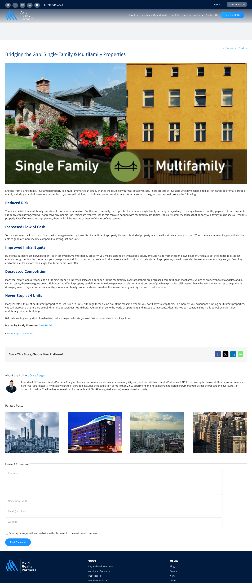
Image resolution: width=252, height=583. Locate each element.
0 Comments (27, 333)
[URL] (114, 521)
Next (241, 48)
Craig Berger (14, 333)
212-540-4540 (53, 5)
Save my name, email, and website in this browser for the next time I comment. (53, 533)
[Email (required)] (114, 511)
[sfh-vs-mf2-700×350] (126, 123)
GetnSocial (45, 325)
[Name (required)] (114, 501)
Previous (231, 48)
